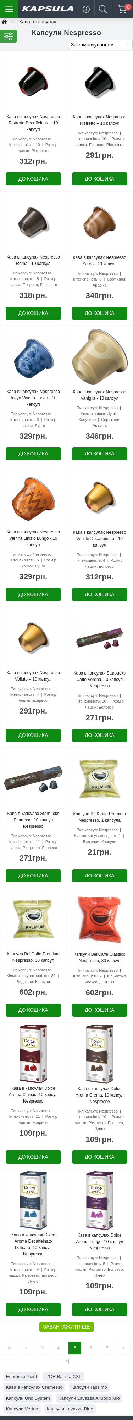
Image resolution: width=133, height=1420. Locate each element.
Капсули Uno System (28, 1398)
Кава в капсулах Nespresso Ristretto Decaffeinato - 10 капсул (33, 123)
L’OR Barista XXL (63, 1376)
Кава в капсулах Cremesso (34, 1387)
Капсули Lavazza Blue (70, 1408)
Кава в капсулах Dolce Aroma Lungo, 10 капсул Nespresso (99, 1241)
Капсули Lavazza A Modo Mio (89, 1398)
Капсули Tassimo (89, 1387)
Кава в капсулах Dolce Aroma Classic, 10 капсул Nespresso (33, 1095)
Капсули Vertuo (22, 1408)
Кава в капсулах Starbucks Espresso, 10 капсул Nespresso (33, 820)
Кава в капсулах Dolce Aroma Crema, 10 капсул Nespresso (99, 1095)
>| (67, 1361)
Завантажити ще (66, 1327)
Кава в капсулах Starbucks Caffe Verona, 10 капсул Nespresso (100, 679)
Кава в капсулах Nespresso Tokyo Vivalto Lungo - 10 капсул (33, 398)
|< (9, 1348)
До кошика (33, 179)
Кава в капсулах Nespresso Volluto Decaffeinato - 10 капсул (99, 539)
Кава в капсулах (37, 21)
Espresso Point (21, 1376)
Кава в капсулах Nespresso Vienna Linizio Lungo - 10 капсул (33, 538)
